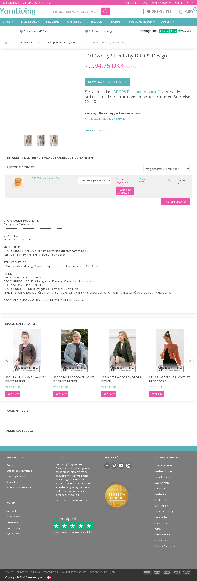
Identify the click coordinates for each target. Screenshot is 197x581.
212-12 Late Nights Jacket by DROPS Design (169, 379)
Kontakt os (131, 2)
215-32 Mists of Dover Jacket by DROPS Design (74, 379)
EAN (144, 2)
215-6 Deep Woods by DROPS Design (121, 379)
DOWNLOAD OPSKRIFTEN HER (107, 82)
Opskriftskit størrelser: (21, 167)
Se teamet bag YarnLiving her (72, 500)
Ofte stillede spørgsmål (19, 470)
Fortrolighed (98, 572)
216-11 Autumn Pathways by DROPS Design (25, 379)
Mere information (95, 130)
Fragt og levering (161, 2)
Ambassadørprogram (18, 487)
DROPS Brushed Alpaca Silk (138, 91)
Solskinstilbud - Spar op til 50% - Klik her (27, 2)
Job (113, 572)
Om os (179, 2)
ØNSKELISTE (159, 11)
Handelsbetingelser (73, 572)
